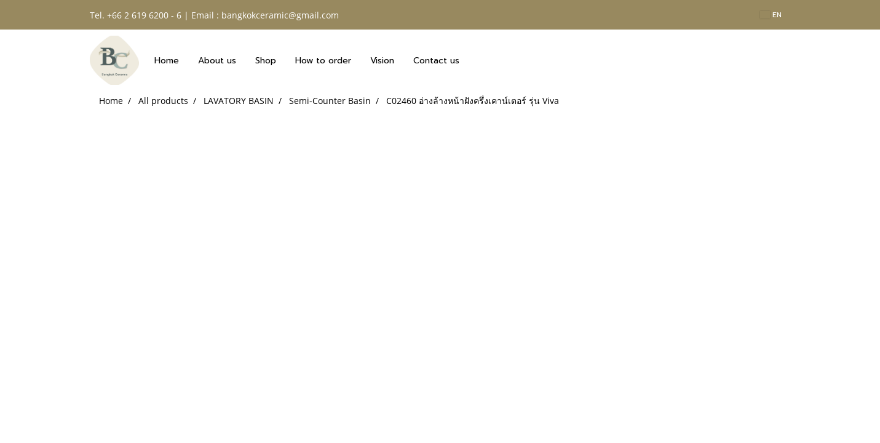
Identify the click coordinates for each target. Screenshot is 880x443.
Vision (382, 60)
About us (217, 60)
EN (771, 14)
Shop (265, 60)
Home (166, 60)
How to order (323, 60)
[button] (480, 60)
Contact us (436, 60)
